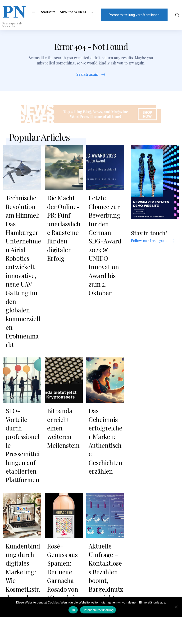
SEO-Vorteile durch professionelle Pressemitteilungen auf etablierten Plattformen (23, 342)
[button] (176, 14)
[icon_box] (91, 76)
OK (73, 610)
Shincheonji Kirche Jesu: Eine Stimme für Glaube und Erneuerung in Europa (105, 541)
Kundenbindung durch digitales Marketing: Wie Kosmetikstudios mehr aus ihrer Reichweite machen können (22, 438)
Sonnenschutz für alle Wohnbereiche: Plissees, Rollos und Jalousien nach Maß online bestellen (64, 544)
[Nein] (176, 606)
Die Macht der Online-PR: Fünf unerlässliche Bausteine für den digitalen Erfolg (64, 210)
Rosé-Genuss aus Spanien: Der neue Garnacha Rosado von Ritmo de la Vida (64, 432)
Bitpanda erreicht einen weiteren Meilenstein (64, 333)
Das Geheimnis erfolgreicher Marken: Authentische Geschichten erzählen (103, 342)
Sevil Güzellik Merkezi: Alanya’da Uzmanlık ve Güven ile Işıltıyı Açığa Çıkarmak (22, 541)
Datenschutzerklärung (98, 610)
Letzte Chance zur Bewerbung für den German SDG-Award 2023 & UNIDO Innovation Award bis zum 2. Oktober (106, 218)
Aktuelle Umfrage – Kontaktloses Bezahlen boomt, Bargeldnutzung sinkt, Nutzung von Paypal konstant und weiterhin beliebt (106, 441)
